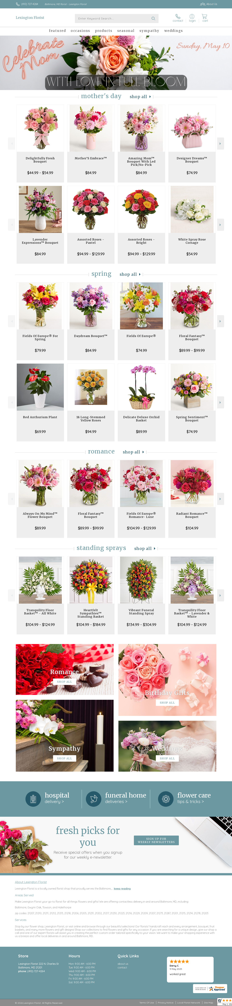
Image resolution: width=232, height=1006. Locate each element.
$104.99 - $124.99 (40, 624)
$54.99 (192, 253)
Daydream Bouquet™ (90, 336)
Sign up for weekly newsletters (156, 840)
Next (220, 144)
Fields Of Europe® (141, 336)
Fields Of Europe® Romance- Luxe (141, 515)
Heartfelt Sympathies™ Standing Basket (90, 613)
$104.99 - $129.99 (141, 528)
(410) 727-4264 (29, 4)
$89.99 (141, 431)
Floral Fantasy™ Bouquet (192, 337)
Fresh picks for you (88, 842)
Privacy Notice (165, 1002)
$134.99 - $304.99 (141, 624)
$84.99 (90, 172)
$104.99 (192, 528)
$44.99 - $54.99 (40, 172)
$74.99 (192, 172)
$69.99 (40, 431)
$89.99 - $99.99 (192, 350)
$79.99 (40, 350)
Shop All (138, 96)
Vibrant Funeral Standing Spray (141, 611)
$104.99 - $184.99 (90, 624)
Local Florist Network (188, 1002)
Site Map (208, 1002)
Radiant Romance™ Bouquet (192, 515)
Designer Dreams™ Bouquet (192, 159)
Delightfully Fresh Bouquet (40, 159)
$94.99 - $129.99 (91, 253)
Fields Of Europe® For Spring (40, 337)
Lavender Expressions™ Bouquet (40, 241)
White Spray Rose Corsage (192, 241)
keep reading (122, 888)
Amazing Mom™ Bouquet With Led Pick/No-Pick (141, 161)
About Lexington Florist (31, 882)
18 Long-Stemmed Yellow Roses (90, 418)
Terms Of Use (146, 1002)
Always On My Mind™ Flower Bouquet (40, 515)
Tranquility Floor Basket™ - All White (40, 611)
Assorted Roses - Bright (141, 241)
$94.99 (90, 431)
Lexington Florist (30, 18)
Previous (11, 144)
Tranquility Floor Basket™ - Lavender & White (192, 613)
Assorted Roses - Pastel (90, 241)
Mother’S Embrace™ (91, 158)
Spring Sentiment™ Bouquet (192, 418)
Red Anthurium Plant (40, 417)
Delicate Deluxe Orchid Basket (141, 418)
